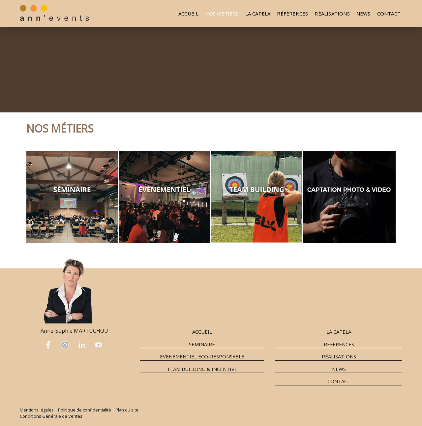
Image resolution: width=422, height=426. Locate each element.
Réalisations (332, 13)
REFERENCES (339, 344)
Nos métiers (221, 13)
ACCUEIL (202, 331)
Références (292, 13)
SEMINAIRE (202, 344)
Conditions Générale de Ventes (51, 416)
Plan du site (126, 410)
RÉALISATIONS (339, 356)
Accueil (188, 13)
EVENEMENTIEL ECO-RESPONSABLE (202, 356)
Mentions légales (37, 410)
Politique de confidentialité (84, 410)
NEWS (363, 13)
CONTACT (338, 381)
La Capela (258, 13)
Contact (389, 13)
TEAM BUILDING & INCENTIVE (202, 369)
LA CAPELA (338, 331)
